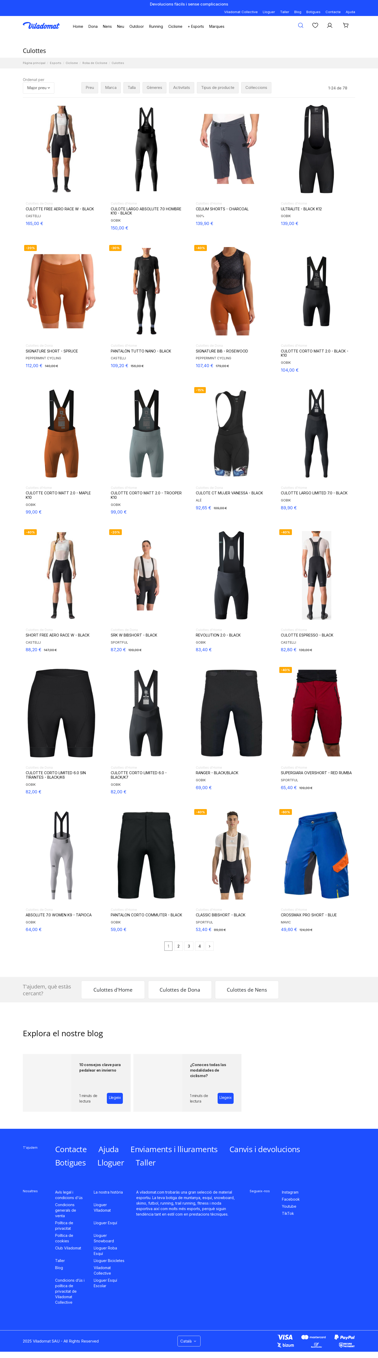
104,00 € (290, 370)
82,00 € (33, 791)
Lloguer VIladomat (102, 1207)
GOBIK (116, 220)
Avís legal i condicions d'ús (69, 1195)
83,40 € (204, 649)
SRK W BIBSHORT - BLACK (134, 635)
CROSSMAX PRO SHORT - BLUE (309, 915)
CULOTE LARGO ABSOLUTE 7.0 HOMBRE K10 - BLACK (146, 211)
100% (200, 216)
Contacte (333, 12)
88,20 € (33, 649)
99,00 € (34, 512)
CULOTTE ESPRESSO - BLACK (307, 635)
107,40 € (204, 365)
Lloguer (269, 12)
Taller (284, 12)
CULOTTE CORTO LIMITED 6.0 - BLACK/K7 (139, 775)
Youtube (289, 1206)
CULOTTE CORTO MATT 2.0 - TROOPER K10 (146, 495)
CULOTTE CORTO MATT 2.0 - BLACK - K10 (314, 353)
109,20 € (119, 365)
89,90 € (289, 507)
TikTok (288, 1213)
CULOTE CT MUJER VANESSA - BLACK (229, 493)
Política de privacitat (64, 1226)
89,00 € (220, 930)
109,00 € (220, 508)
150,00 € (119, 228)
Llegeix (115, 1097)
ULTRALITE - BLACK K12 (301, 209)
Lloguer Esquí (105, 1223)
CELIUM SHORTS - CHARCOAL (222, 209)
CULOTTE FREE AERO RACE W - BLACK (60, 209)
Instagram (290, 1192)
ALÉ (199, 500)
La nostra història (108, 1192)
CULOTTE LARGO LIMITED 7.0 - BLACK (314, 493)
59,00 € (119, 929)
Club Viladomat (68, 1248)
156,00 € (137, 366)
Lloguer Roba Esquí (105, 1251)
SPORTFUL (119, 642)
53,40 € (204, 929)
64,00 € (34, 929)
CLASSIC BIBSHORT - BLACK (220, 915)
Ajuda (350, 12)
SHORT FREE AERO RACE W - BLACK (58, 635)
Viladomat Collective (241, 12)
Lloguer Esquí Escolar (105, 1283)
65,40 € (289, 787)
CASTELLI (33, 216)
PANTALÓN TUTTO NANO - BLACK (141, 351)
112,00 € (34, 365)
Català (189, 1341)
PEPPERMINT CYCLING (43, 358)
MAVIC (286, 922)
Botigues (313, 12)
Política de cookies (64, 1238)
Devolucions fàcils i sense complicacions (189, 4)
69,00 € (204, 787)
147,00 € (50, 650)
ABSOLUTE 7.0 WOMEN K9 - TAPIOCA (59, 915)
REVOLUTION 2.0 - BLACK (218, 635)
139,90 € (204, 223)
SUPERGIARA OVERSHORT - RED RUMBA (316, 773)
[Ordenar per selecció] (38, 88)
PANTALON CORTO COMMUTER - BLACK (146, 915)
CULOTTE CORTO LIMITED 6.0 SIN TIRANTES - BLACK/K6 (56, 775)
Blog (297, 12)
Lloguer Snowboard (104, 1238)
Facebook (291, 1199)
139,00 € (289, 223)
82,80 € (289, 649)
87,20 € (118, 649)
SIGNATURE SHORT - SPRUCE (52, 351)
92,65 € (203, 507)
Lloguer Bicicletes (109, 1260)
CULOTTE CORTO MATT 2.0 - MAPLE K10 (58, 495)
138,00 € (305, 650)
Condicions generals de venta (65, 1210)
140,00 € (51, 366)
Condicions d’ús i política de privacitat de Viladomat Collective (70, 1291)
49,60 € (289, 929)
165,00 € (34, 223)
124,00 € (306, 930)
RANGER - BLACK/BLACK (217, 773)
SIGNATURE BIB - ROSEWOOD (222, 351)
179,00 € (222, 366)
